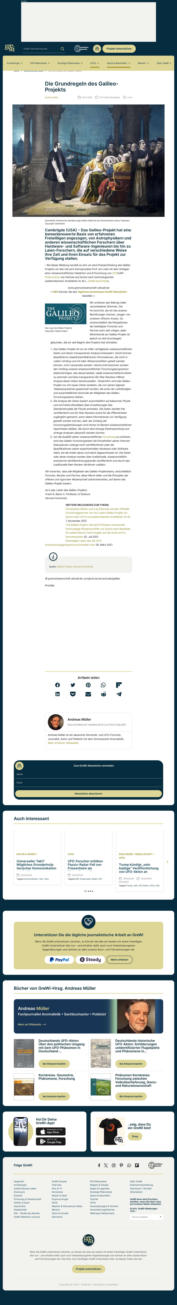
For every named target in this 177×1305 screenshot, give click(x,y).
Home (16, 71)
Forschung (109, 436)
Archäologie (13, 62)
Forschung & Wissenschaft (27, 1199)
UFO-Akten (143, 885)
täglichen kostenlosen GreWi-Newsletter (102, 291)
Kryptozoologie (60, 1199)
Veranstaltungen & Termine (104, 1206)
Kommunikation (31, 879)
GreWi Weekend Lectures (27, 1216)
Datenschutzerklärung (141, 1184)
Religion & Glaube (99, 1184)
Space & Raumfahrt (117, 62)
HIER (55, 291)
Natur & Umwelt (27, 854)
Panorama (57, 1216)
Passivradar (85, 879)
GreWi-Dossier (59, 1181)
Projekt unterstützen (119, 48)
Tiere (46, 879)
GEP (77, 879)
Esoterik (18, 1195)
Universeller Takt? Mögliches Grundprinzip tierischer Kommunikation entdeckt (36, 866)
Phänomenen (52, 277)
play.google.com (51, 1141)
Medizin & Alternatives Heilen (67, 1206)
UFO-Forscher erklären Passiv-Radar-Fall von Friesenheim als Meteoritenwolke (85, 866)
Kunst (55, 1202)
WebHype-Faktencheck (102, 1213)
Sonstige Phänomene (69, 62)
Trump (129, 885)
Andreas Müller (51, 97)
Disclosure (126, 854)
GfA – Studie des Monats (27, 1213)
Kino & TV (57, 1188)
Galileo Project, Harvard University (75, 566)
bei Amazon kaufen (54, 1063)
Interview (56, 1184)
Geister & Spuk (21, 1202)
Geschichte (19, 1206)
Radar (94, 879)
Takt (41, 879)
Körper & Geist (59, 1195)
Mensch (142, 62)
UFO (114, 273)
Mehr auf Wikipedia (32, 1024)
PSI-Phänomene (38, 62)
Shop (135, 1136)
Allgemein (19, 1181)
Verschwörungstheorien (102, 1209)
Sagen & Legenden (100, 1188)
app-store (51, 1131)
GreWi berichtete (98, 281)
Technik (94, 1199)
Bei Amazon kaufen (131, 1096)
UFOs (93, 62)
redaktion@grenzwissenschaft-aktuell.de (97, 49)
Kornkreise (57, 1192)
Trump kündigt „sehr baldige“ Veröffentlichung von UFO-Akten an (138, 868)
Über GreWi (163, 62)
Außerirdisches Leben (34, 71)
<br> (55, 519)
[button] (57, 685)
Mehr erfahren (119, 959)
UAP (135, 885)
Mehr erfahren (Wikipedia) (63, 742)
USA (157, 885)
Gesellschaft (144, 854)
